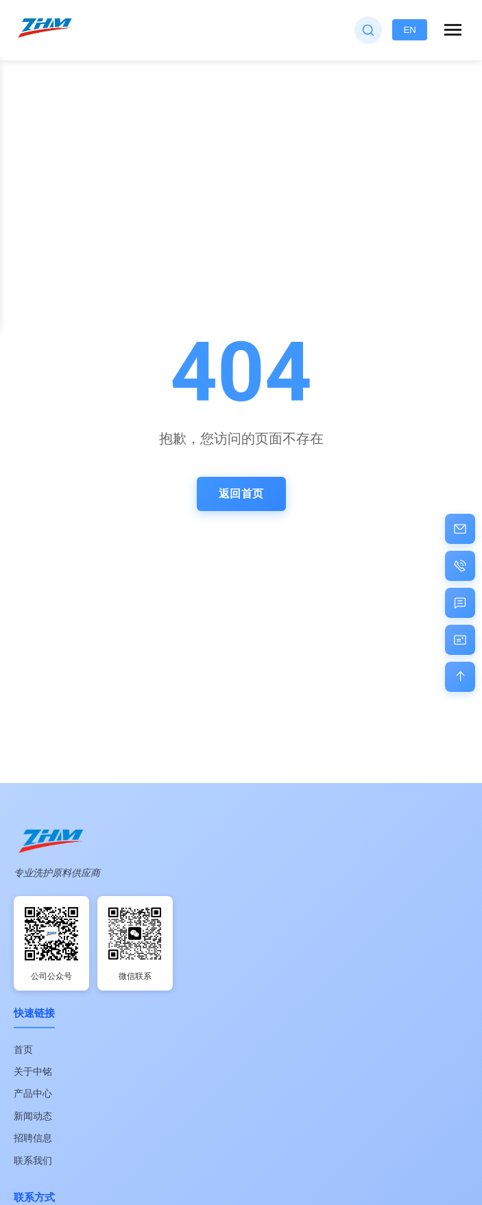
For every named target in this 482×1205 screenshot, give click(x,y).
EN (409, 30)
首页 (23, 1049)
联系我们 (33, 1160)
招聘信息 (33, 1137)
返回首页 (241, 493)
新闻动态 (33, 1115)
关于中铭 (33, 1071)
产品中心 (33, 1093)
